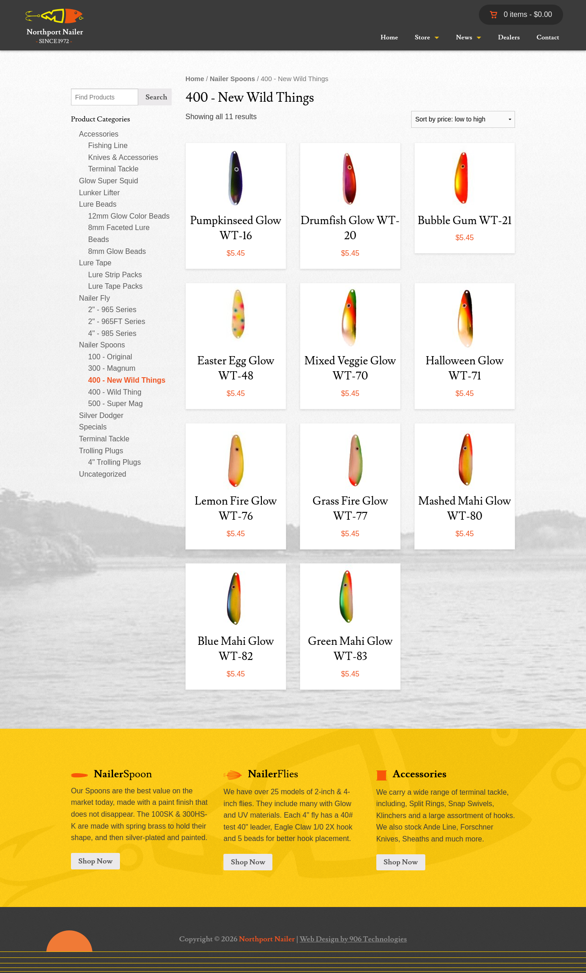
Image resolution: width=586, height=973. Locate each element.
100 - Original (110, 357)
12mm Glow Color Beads (129, 216)
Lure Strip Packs (115, 275)
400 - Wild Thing (114, 392)
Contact (548, 37)
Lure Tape (95, 263)
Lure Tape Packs (115, 286)
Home (389, 37)
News (464, 37)
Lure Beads (98, 204)
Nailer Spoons (102, 345)
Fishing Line (108, 145)
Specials (93, 427)
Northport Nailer (267, 939)
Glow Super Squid (108, 181)
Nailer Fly (94, 298)
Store (422, 37)
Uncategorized (102, 474)
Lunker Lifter (99, 193)
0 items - (521, 14)
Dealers (509, 37)
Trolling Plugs (101, 451)
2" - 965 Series (112, 309)
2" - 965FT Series (117, 321)
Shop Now (95, 861)
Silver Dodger (101, 415)
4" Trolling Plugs (114, 462)
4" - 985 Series (112, 333)
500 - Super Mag (115, 403)
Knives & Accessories (123, 157)
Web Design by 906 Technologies (353, 939)
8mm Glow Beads (117, 251)
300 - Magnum (112, 368)
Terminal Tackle (113, 169)
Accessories (99, 134)
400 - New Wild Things (127, 380)
